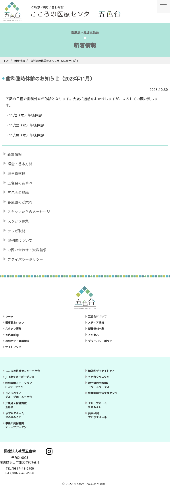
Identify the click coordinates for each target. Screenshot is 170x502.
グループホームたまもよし (97, 405)
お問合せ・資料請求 (17, 341)
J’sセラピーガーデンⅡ (19, 377)
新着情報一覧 (96, 328)
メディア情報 (96, 322)
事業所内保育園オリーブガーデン (16, 425)
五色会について (97, 316)
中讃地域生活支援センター (104, 393)
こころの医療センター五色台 (22, 371)
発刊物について (20, 240)
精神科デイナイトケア (101, 371)
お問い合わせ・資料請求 (27, 249)
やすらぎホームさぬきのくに (14, 415)
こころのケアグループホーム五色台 (18, 395)
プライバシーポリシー (25, 259)
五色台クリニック (98, 377)
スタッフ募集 (18, 221)
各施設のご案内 (20, 202)
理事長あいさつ (14, 322)
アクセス (93, 335)
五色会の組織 (18, 192)
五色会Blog (12, 335)
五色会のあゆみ (20, 183)
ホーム (9, 316)
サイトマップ (13, 347)
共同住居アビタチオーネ (97, 415)
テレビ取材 (16, 230)
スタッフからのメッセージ (29, 211)
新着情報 (15, 154)
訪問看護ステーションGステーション (18, 385)
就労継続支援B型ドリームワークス (98, 385)
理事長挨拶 (16, 173)
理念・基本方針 (20, 163)
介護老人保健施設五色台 (16, 405)
